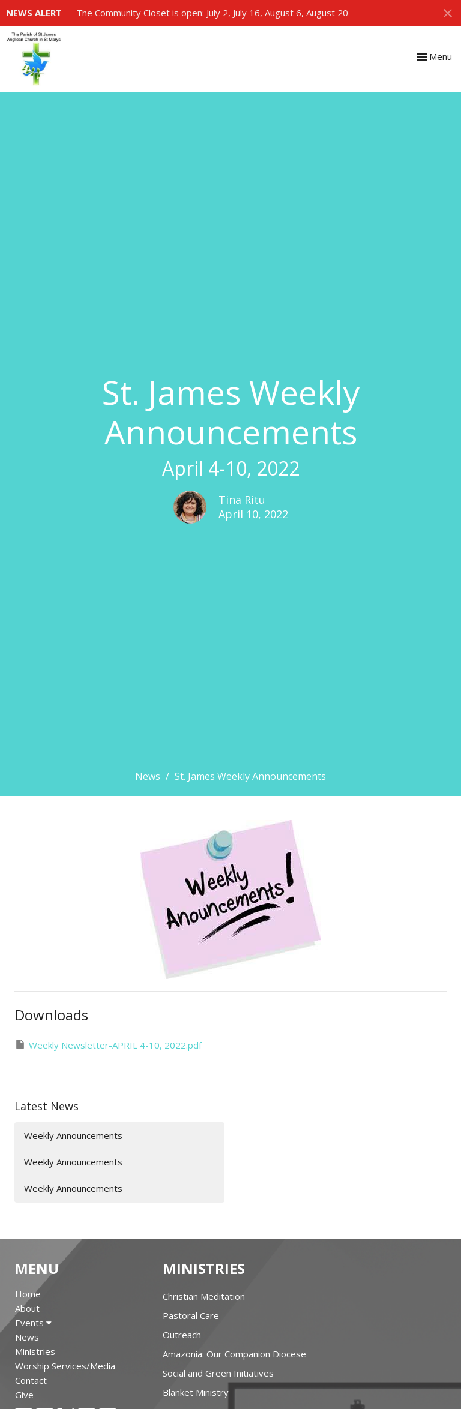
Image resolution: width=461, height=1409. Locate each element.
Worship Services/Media (65, 1366)
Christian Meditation (204, 1296)
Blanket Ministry (196, 1392)
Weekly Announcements (73, 1135)
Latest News (46, 1106)
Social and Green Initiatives (218, 1373)
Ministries (35, 1351)
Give (24, 1395)
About (27, 1308)
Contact (31, 1380)
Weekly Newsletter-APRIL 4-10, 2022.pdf (108, 1044)
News (147, 776)
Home (28, 1294)
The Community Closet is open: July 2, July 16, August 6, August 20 (212, 13)
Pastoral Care (191, 1315)
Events (33, 1323)
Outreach (182, 1335)
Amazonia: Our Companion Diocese (234, 1354)
